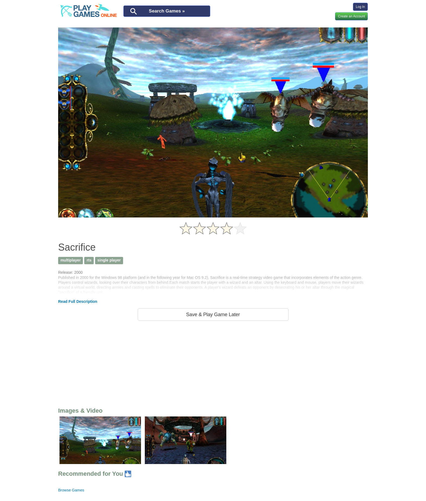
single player (109, 260)
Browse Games (71, 490)
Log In (360, 7)
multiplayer (70, 260)
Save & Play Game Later (213, 314)
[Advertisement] (213, 363)
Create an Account (351, 16)
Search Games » (167, 11)
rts (89, 260)
